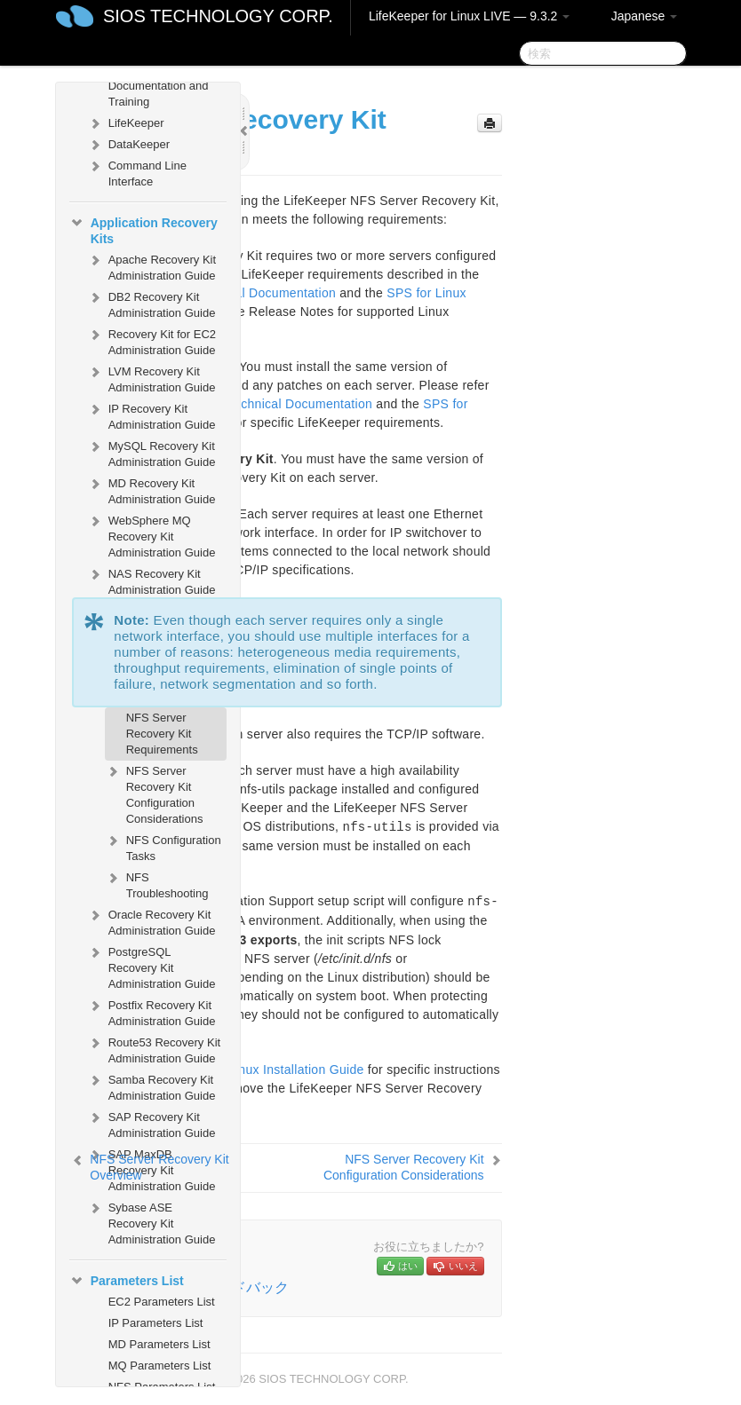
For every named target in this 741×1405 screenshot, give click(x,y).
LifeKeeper (125, 123)
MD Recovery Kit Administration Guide (151, 489)
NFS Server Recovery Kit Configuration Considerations (154, 793)
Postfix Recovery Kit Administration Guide (151, 1011)
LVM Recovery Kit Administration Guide (151, 377)
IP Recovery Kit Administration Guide (151, 415)
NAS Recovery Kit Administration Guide (151, 580)
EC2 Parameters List (161, 1301)
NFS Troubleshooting (157, 883)
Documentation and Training (158, 93)
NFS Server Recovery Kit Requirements (162, 733)
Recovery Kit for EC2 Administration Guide (151, 340)
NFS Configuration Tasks (163, 846)
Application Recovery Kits (143, 229)
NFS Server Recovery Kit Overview (159, 1167)
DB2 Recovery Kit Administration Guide (151, 303)
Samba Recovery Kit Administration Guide (151, 1086)
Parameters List (126, 1280)
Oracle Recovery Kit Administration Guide (151, 920)
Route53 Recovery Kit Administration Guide (153, 1048)
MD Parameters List (159, 1344)
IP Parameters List (155, 1323)
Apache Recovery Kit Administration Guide (151, 265)
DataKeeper (128, 144)
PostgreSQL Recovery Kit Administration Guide (151, 966)
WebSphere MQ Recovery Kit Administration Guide (151, 534)
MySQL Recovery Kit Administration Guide (151, 452)
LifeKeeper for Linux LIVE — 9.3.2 (469, 16)
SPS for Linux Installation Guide (271, 1069)
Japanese (644, 16)
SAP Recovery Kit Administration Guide (151, 1123)
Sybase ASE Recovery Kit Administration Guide (151, 1221)
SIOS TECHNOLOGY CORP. (218, 16)
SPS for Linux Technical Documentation (258, 404)
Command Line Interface (137, 171)
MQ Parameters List (159, 1365)
